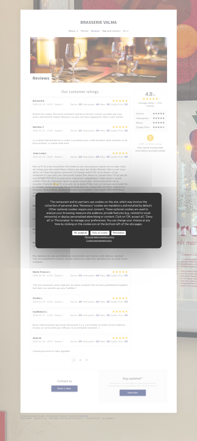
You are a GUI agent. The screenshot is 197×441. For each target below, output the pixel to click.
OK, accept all (80, 232)
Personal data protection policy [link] (99, 237)
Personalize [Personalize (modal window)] (118, 232)
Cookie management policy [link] (99, 240)
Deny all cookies (100, 232)
